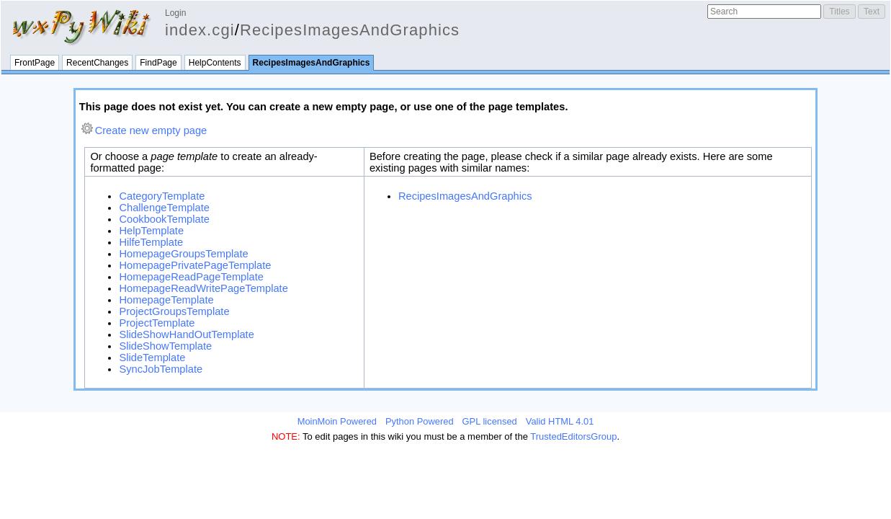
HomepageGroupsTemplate (183, 254)
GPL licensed (489, 421)
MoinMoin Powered (337, 421)
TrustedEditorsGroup (573, 436)
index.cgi (200, 30)
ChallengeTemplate (164, 207)
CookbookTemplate (164, 219)
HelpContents (215, 63)
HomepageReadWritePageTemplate (203, 288)
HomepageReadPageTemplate (191, 277)
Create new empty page (151, 130)
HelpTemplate (151, 230)
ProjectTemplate (156, 323)
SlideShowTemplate (165, 346)
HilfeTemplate (151, 242)
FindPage (158, 63)
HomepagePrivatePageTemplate (195, 265)
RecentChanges (97, 63)
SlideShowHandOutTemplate (186, 334)
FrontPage (34, 63)
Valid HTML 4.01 (560, 421)
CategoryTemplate (162, 196)
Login (175, 13)
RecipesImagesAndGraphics (350, 30)
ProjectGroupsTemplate (174, 311)
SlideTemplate (152, 357)
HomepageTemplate (166, 300)
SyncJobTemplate (160, 369)
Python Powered (419, 421)
